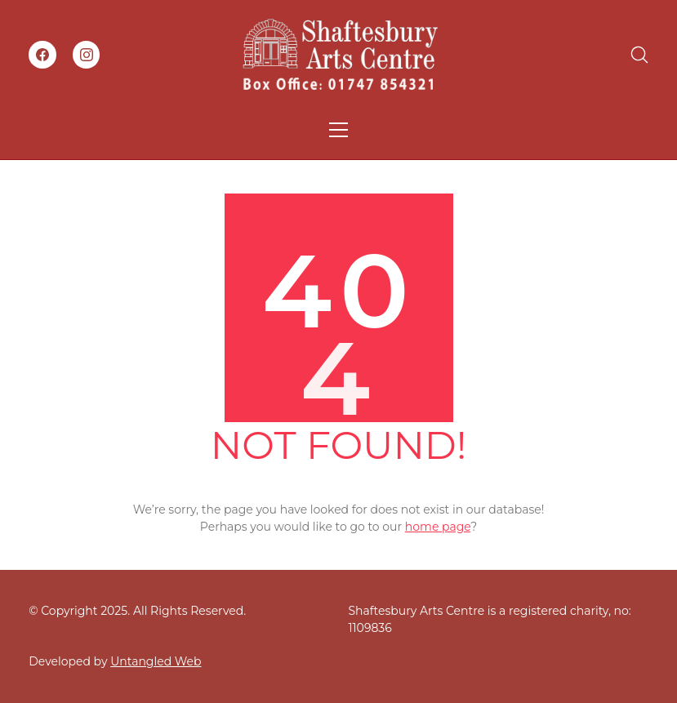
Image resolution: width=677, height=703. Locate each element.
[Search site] (639, 55)
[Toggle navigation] (338, 130)
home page (437, 526)
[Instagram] (86, 55)
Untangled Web (155, 661)
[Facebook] (42, 55)
